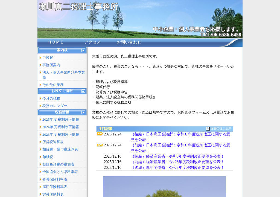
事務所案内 (51, 65)
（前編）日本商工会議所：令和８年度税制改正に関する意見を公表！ (180, 148)
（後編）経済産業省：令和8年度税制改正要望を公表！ (177, 156)
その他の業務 (53, 85)
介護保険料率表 (54, 179)
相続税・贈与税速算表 (60, 149)
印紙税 (47, 157)
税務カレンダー (54, 106)
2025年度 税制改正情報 (60, 119)
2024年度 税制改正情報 (60, 127)
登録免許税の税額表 (58, 164)
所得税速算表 (53, 142)
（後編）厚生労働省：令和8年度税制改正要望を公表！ (177, 168)
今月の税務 (51, 98)
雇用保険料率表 (54, 187)
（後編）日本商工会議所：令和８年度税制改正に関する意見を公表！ (180, 137)
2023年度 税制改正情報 (60, 134)
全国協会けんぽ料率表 (60, 172)
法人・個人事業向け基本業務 (63, 74)
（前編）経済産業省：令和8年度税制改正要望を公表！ (177, 162)
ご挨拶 (47, 58)
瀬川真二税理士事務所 (78, 6)
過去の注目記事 (221, 128)
